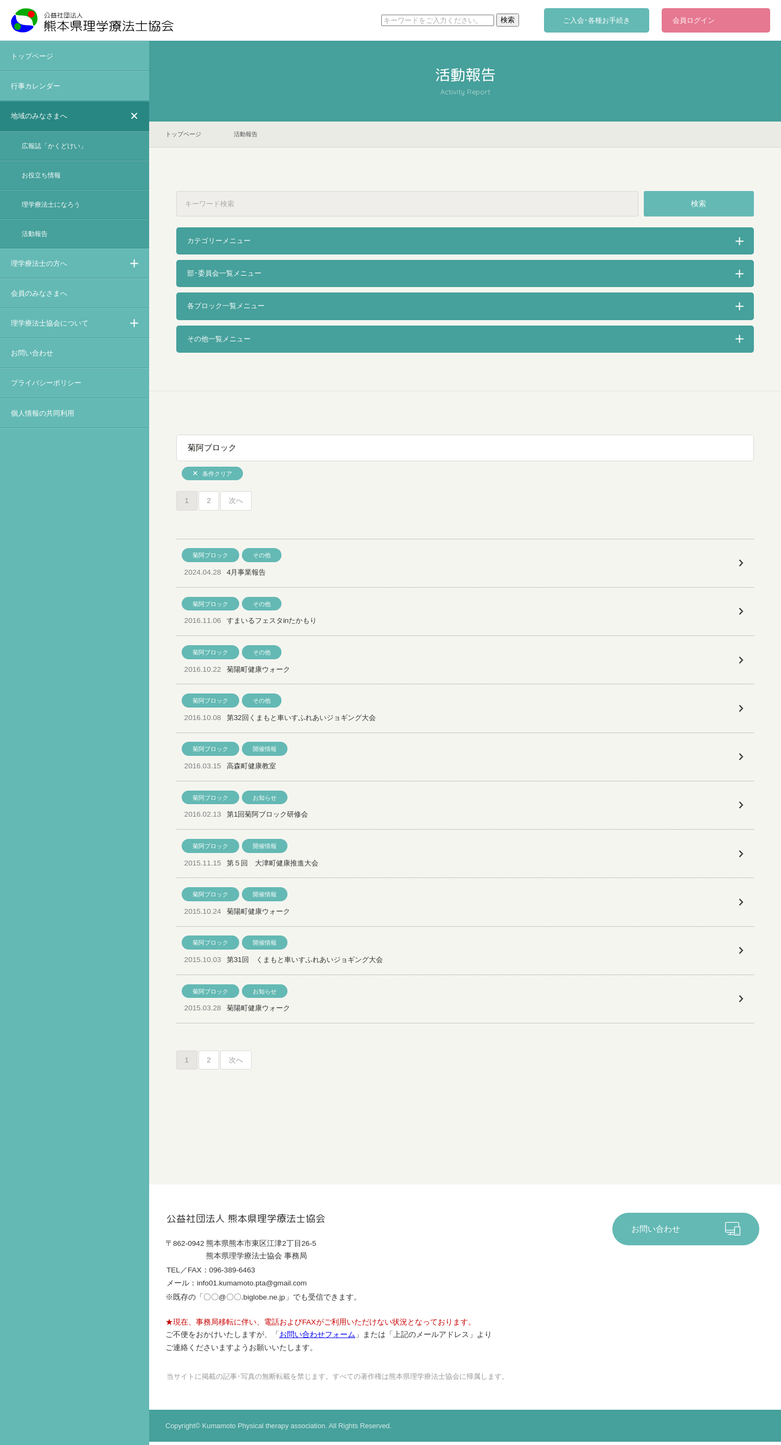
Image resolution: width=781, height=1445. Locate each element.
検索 (699, 204)
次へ (237, 501)
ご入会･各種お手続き (596, 20)
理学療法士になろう (51, 204)
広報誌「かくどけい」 (54, 146)
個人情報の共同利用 (42, 413)
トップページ (32, 56)
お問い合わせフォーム (317, 1337)
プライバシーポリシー (46, 383)
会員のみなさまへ (39, 293)
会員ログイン (694, 20)
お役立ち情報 (41, 175)
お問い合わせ (32, 353)
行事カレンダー (35, 86)
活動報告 (35, 234)
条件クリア (217, 473)
